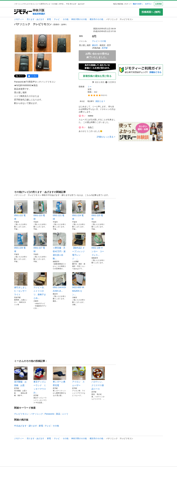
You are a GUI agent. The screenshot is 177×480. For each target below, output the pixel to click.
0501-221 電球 (59, 210)
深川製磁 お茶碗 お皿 (21, 376)
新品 (58, 414)
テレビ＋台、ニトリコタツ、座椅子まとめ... (40, 285)
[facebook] (32, 76)
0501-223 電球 (40, 210)
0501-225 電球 (98, 210)
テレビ (57, 19)
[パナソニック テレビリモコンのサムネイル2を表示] (42, 43)
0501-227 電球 (40, 243)
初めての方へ (138, 4)
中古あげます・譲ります (25, 426)
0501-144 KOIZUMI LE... (59, 282)
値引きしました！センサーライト (21, 284)
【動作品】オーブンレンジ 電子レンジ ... (79, 246)
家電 (49, 19)
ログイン (148, 4)
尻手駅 (105, 48)
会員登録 (158, 4)
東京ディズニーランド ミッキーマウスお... (40, 380)
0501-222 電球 (21, 210)
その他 (65, 19)
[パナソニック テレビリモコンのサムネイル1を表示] (23, 43)
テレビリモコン (21, 414)
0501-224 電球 (79, 210)
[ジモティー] (23, 12)
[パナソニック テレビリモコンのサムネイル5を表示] (42, 62)
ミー (89, 86)
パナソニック (36, 414)
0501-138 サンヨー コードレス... (98, 244)
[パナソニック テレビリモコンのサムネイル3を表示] (61, 43)
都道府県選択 (39, 14)
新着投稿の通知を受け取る (97, 76)
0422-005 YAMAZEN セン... (79, 284)
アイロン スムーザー (79, 376)
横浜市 (95, 45)
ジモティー (19, 19)
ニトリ (65, 414)
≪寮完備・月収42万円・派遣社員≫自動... (59, 246)
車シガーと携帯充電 (59, 376)
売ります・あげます (35, 19)
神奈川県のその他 (79, 19)
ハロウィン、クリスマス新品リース (98, 378)
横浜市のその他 (96, 19)
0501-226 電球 (21, 243)
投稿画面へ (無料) (151, 12)
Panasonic (49, 414)
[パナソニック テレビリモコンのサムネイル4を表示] (23, 62)
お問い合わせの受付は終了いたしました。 (97, 55)
